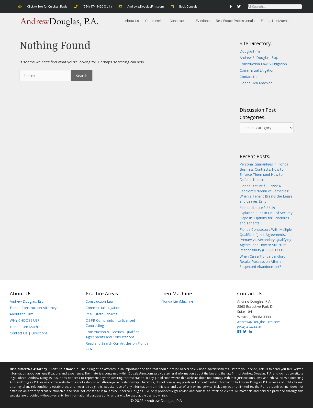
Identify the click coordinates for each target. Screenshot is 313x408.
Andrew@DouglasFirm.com (258, 322)
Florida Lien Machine (256, 83)
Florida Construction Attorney (33, 307)
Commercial (154, 21)
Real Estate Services (101, 314)
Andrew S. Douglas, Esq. (259, 57)
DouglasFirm (250, 51)
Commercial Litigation (257, 70)
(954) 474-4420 (249, 327)
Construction (180, 21)
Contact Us (248, 76)
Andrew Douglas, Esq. (27, 301)
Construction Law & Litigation (263, 64)
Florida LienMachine (276, 21)
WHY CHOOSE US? (24, 320)
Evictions (203, 21)
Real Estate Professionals (235, 21)
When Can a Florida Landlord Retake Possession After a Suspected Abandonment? (262, 261)
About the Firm (22, 314)
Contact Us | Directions (28, 333)
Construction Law (99, 301)
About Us (132, 21)
